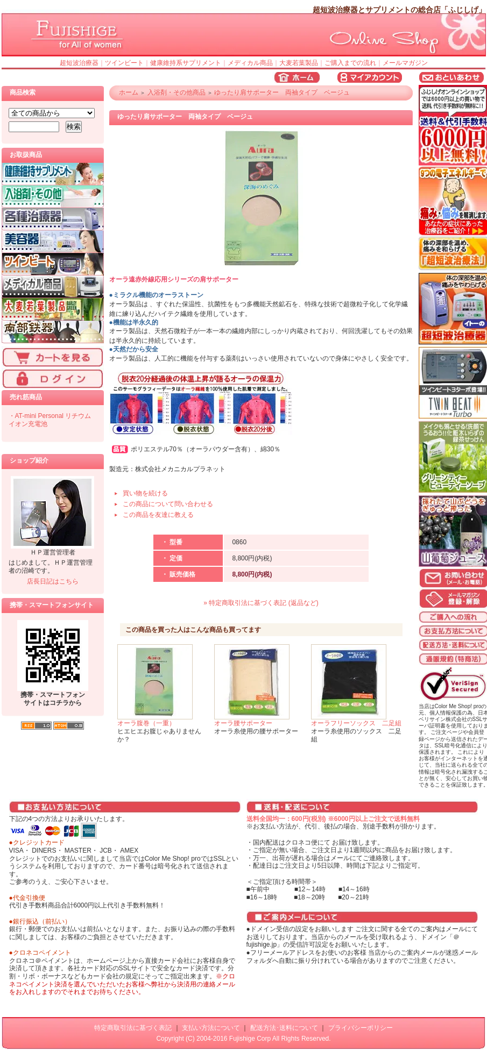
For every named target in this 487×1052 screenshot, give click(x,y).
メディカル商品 (250, 63)
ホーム (128, 92)
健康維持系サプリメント (185, 63)
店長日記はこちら (53, 581)
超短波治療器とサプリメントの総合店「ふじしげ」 (399, 9)
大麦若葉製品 (298, 63)
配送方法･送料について (284, 1028)
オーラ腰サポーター (243, 723)
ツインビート (124, 63)
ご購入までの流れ (350, 63)
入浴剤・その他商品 (176, 92)
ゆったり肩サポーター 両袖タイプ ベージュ (282, 92)
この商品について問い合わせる (168, 504)
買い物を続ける (145, 493)
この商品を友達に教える (158, 514)
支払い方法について (211, 1028)
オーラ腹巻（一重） (146, 723)
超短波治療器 (79, 63)
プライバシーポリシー (360, 1028)
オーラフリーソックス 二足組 (356, 723)
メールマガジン (405, 63)
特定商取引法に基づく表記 (133, 1028)
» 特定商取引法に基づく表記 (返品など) (260, 603)
